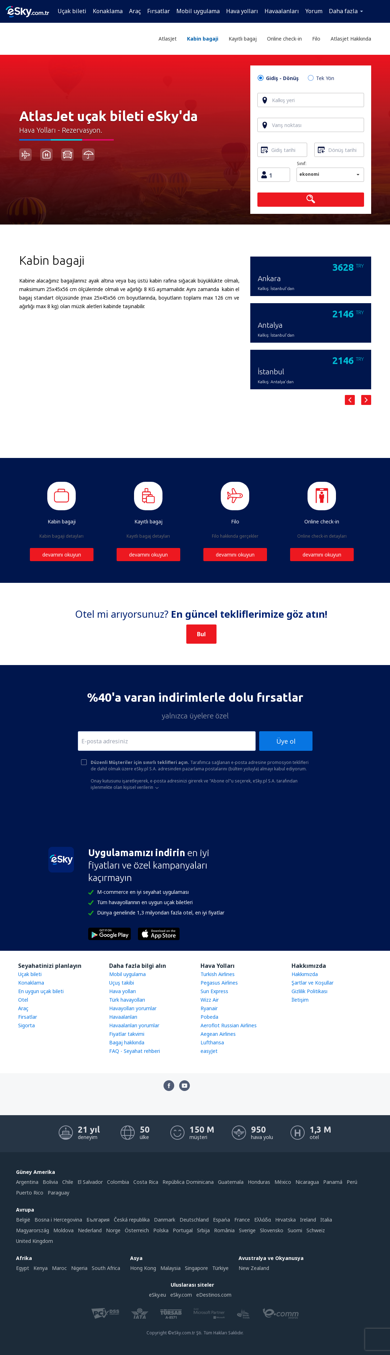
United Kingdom (34, 1241)
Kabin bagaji (202, 38)
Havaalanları (282, 11)
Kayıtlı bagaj (243, 38)
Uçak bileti (72, 11)
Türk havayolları (127, 999)
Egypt (22, 1268)
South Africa (106, 1268)
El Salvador (90, 1182)
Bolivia (50, 1182)
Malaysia (170, 1268)
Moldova (63, 1230)
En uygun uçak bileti (41, 991)
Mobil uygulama (198, 11)
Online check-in (284, 38)
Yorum (313, 11)
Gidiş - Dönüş (282, 78)
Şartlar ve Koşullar (312, 982)
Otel (23, 999)
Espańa (221, 1219)
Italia (326, 1219)
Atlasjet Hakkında (351, 38)
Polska (161, 1230)
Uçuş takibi (121, 982)
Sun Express (214, 991)
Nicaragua (307, 1182)
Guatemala (231, 1182)
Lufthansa (212, 1042)
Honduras (259, 1182)
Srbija (203, 1230)
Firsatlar (27, 1016)
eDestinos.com (213, 1294)
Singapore (196, 1268)
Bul (201, 634)
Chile (67, 1182)
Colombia (118, 1182)
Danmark (164, 1219)
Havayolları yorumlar (132, 1008)
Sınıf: (301, 163)
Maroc (59, 1268)
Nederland (90, 1230)
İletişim (300, 999)
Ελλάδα (262, 1219)
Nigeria (79, 1268)
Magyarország (32, 1230)
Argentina (27, 1182)
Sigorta (26, 1025)
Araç (135, 11)
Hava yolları (242, 11)
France (242, 1219)
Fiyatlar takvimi (126, 1033)
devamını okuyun (61, 554)
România (224, 1230)
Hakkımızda (305, 974)
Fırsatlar (158, 11)
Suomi (295, 1230)
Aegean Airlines (218, 1033)
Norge (113, 1230)
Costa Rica (145, 1182)
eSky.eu (157, 1294)
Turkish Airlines (218, 974)
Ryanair (209, 1008)
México (282, 1182)
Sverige (247, 1230)
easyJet (209, 1051)
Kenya (40, 1268)
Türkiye (220, 1268)
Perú (352, 1182)
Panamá (332, 1182)
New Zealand (254, 1268)
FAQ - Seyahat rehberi (134, 1051)
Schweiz (315, 1230)
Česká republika (132, 1219)
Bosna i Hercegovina (58, 1219)
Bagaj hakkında (126, 1042)
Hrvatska (285, 1219)
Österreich (137, 1230)
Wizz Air (210, 999)
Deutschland (194, 1219)
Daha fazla (343, 11)
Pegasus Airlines (219, 982)
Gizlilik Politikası (309, 991)
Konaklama (108, 11)
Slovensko (271, 1230)
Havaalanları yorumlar (134, 1025)
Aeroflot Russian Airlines (229, 1025)
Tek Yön (325, 78)
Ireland (308, 1219)
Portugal (183, 1230)
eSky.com (181, 1294)
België (23, 1219)
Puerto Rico (29, 1192)
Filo (316, 38)
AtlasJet (168, 38)
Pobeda (209, 1016)
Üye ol (285, 741)
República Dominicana (188, 1182)
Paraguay (58, 1192)
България (97, 1219)
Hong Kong (143, 1268)
